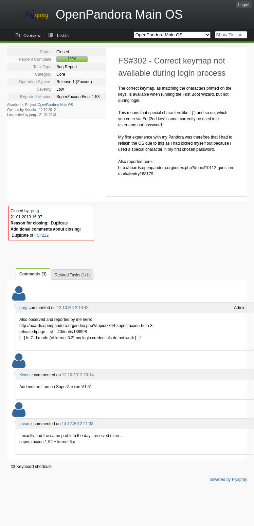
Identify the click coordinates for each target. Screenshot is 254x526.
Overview (31, 35)
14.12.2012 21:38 (77, 423)
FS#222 (41, 235)
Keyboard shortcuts (31, 466)
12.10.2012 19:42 (72, 307)
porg (32, 115)
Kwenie (30, 110)
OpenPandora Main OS (55, 105)
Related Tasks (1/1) (72, 275)
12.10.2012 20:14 (77, 375)
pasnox (26, 423)
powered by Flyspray (228, 479)
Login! (243, 4)
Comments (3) (33, 274)
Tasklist (63, 35)
